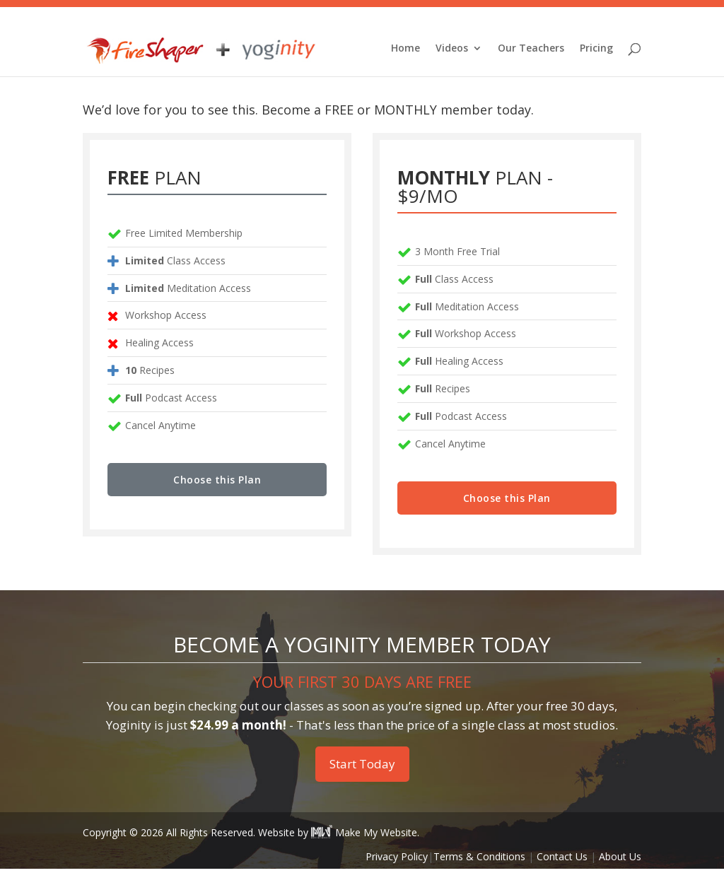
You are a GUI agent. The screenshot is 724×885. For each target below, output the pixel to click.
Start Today (362, 780)
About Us (620, 872)
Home (405, 50)
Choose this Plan (217, 496)
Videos (452, 50)
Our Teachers (531, 50)
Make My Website (364, 848)
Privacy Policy (397, 872)
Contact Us (562, 872)
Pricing (596, 50)
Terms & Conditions (479, 872)
